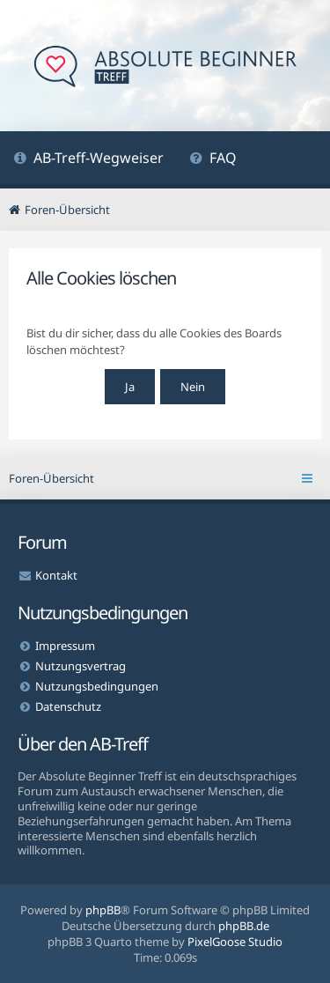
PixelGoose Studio (234, 942)
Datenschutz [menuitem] (68, 706)
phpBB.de (243, 926)
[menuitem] (88, 159)
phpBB (103, 910)
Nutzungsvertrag (80, 666)
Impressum (65, 646)
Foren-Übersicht (51, 478)
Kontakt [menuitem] (56, 575)
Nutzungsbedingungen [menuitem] (96, 686)
